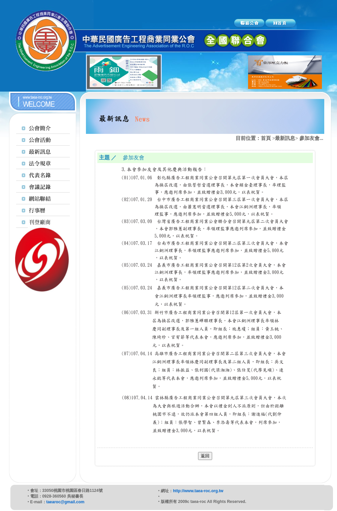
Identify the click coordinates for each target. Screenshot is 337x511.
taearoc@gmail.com (65, 502)
